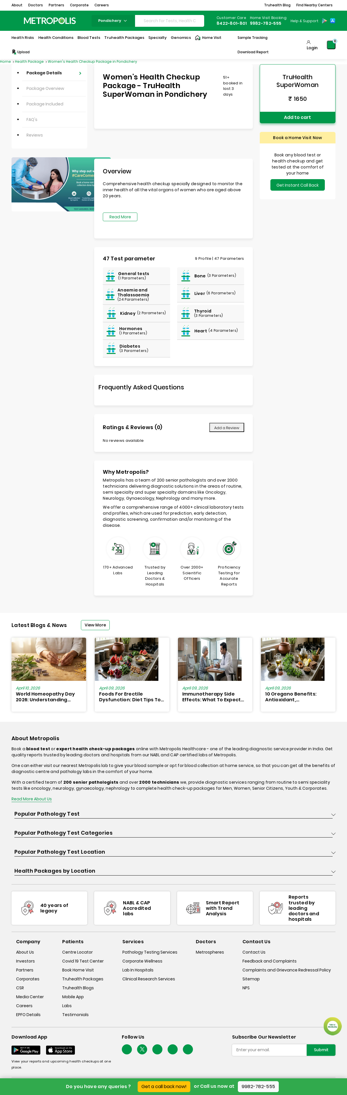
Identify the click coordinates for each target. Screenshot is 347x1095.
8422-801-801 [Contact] (232, 23)
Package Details (44, 73)
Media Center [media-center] (30, 997)
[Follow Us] (127, 1049)
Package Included (44, 104)
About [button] (17, 5)
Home (6, 61)
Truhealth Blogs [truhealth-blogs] (78, 988)
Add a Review (226, 428)
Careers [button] (101, 5)
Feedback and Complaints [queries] (269, 961)
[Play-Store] (324, 21)
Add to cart (297, 117)
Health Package (30, 61)
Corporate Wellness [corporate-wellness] (142, 961)
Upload (21, 52)
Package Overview (45, 88)
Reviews (34, 135)
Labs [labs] (67, 1006)
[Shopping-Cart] (331, 45)
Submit (321, 1050)
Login (312, 48)
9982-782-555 (258, 1086)
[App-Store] (332, 21)
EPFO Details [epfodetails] (28, 1015)
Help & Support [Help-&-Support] (304, 20)
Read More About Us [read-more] (32, 799)
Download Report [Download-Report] (253, 52)
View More (95, 625)
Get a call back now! (164, 1086)
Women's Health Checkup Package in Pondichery (92, 61)
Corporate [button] (79, 5)
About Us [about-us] (25, 952)
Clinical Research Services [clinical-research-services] (148, 979)
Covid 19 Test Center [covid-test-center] (83, 961)
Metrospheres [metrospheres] (210, 952)
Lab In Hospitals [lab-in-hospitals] (137, 970)
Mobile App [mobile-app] (73, 997)
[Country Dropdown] (304, 21)
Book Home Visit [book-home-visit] (78, 970)
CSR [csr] (20, 988)
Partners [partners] (24, 970)
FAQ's (31, 119)
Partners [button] (56, 5)
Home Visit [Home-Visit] (208, 38)
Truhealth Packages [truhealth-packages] (82, 979)
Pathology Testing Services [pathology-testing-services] (149, 952)
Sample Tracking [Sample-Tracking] (253, 37)
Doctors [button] (35, 5)
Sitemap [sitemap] (251, 979)
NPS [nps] (246, 988)
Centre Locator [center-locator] (77, 952)
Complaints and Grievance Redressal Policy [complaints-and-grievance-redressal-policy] (286, 970)
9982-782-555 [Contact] (266, 23)
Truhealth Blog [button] (277, 5)
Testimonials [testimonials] (75, 1015)
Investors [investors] (25, 961)
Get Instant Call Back (297, 185)
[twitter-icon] (142, 1049)
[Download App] (26, 1050)
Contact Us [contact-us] (254, 952)
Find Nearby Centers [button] (314, 5)
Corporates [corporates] (27, 979)
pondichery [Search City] (113, 20)
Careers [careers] (24, 1006)
